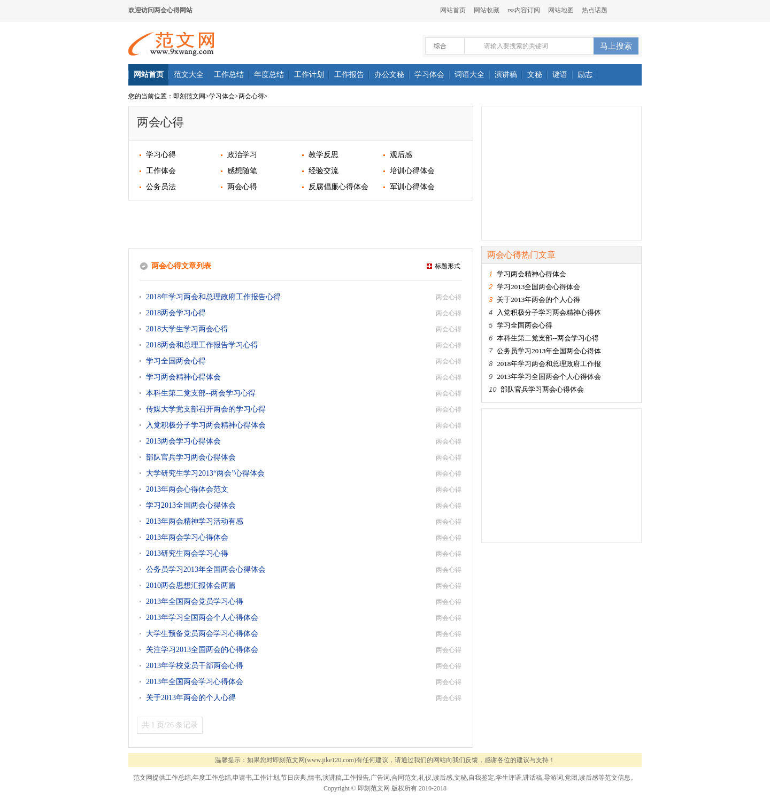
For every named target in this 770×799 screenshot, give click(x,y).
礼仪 (425, 777)
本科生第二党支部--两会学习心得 (201, 393)
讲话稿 (532, 777)
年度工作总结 (211, 777)
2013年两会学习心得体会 (187, 537)
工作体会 (161, 171)
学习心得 (161, 155)
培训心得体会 (412, 171)
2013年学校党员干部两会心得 (194, 666)
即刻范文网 (189, 96)
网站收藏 (486, 10)
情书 (314, 777)
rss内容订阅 (523, 10)
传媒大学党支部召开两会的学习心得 (206, 409)
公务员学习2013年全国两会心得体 (549, 351)
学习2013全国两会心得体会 (191, 505)
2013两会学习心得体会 (183, 441)
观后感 (401, 155)
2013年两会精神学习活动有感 (194, 521)
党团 (571, 777)
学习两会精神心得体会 (183, 377)
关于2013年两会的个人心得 (191, 698)
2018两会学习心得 (176, 313)
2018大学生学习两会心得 (187, 329)
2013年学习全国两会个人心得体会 (202, 618)
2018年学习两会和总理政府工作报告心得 (213, 297)
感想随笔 (242, 171)
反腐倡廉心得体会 (338, 187)
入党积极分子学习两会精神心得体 (549, 312)
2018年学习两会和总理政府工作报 (549, 364)
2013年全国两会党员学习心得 (194, 602)
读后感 (442, 777)
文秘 (460, 777)
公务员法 (161, 187)
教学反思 (323, 155)
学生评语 (508, 777)
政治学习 (242, 155)
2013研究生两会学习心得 (187, 553)
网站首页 (453, 10)
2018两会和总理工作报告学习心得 (202, 345)
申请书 (242, 777)
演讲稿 (332, 777)
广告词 (380, 777)
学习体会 (222, 96)
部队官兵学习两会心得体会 (191, 457)
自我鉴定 (481, 777)
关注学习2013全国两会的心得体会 (202, 650)
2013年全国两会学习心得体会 (194, 682)
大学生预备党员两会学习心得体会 (202, 634)
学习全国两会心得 (176, 361)
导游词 (553, 777)
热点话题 (594, 10)
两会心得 (251, 96)
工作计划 (266, 777)
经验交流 (323, 171)
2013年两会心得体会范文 (187, 489)
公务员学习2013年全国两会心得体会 (206, 569)
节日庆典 (293, 777)
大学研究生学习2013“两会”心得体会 (205, 473)
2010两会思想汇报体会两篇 (191, 585)
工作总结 (178, 777)
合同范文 (404, 777)
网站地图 (561, 10)
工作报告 (356, 777)
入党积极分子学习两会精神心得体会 (206, 425)
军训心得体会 (412, 187)
